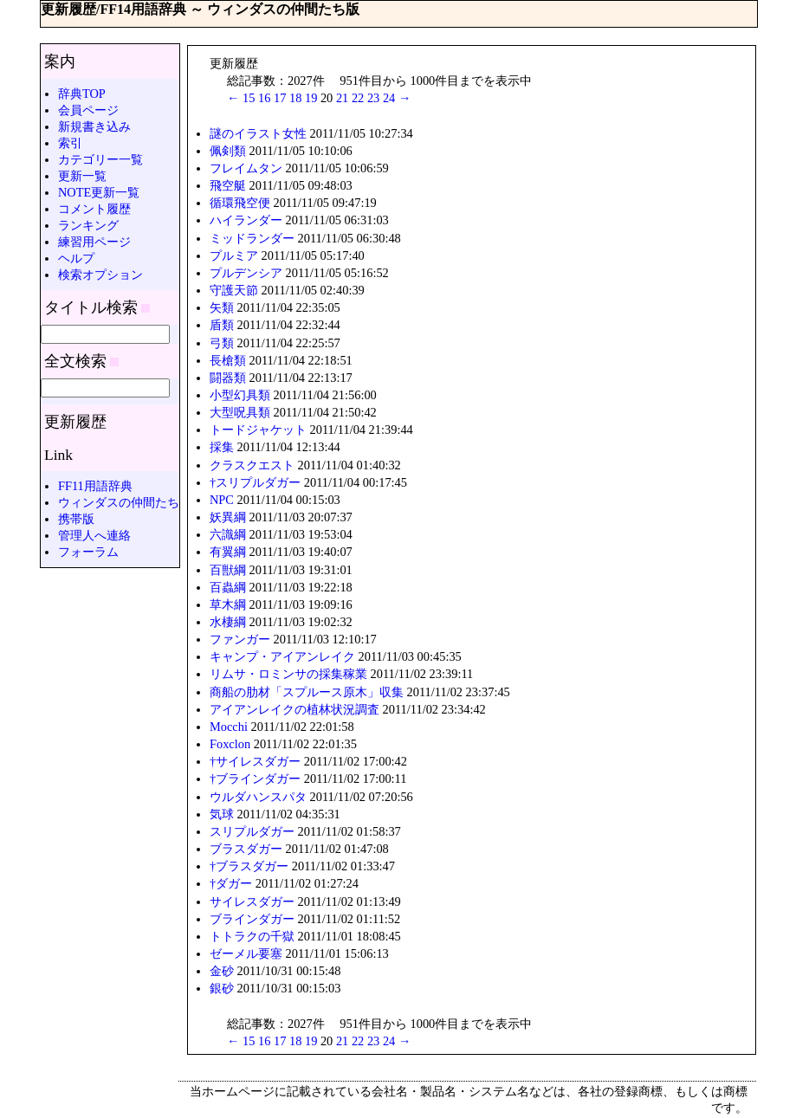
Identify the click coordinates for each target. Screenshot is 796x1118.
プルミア (234, 255)
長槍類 (228, 360)
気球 (222, 814)
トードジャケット (258, 429)
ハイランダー (246, 220)
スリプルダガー (252, 831)
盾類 (222, 325)
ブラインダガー (252, 919)
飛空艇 (228, 185)
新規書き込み (94, 126)
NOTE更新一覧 (98, 192)
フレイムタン (246, 168)
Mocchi (229, 726)
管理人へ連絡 (94, 535)
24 (389, 98)
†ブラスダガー (249, 866)
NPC (222, 500)
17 (280, 98)
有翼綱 (228, 552)
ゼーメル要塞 (246, 953)
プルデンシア (246, 273)
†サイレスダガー (255, 761)
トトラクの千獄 (252, 936)
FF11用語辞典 (95, 486)
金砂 (222, 971)
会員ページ (88, 110)
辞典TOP (82, 93)
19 (311, 98)
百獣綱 (228, 570)
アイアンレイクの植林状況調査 (294, 709)
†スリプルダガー (255, 482)
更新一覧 (82, 176)
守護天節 (234, 290)
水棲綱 (228, 622)
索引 (70, 143)
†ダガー (231, 883)
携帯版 (76, 519)
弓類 (222, 343)
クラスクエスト (252, 465)
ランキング (88, 225)
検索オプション (100, 274)
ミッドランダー (252, 238)
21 (342, 98)
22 (358, 98)
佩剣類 (228, 151)
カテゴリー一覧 (100, 159)
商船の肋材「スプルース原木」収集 (307, 692)
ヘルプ (76, 258)
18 (295, 98)
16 (264, 98)
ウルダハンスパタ (258, 797)
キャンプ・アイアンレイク (282, 656)
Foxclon (230, 744)
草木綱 (228, 604)
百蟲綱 (228, 587)
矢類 (222, 307)
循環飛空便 (240, 203)
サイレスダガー (252, 901)
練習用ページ (94, 242)
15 (249, 98)
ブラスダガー (246, 849)
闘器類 (228, 378)
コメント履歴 (94, 209)
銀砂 (222, 988)
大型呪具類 (240, 412)
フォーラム (88, 552)
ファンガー (240, 639)
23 (373, 98)
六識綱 (228, 534)
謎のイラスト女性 (258, 133)
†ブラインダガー (255, 778)
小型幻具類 (240, 395)
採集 (222, 447)
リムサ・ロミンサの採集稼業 (288, 674)
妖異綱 (228, 517)
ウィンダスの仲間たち (118, 502)
